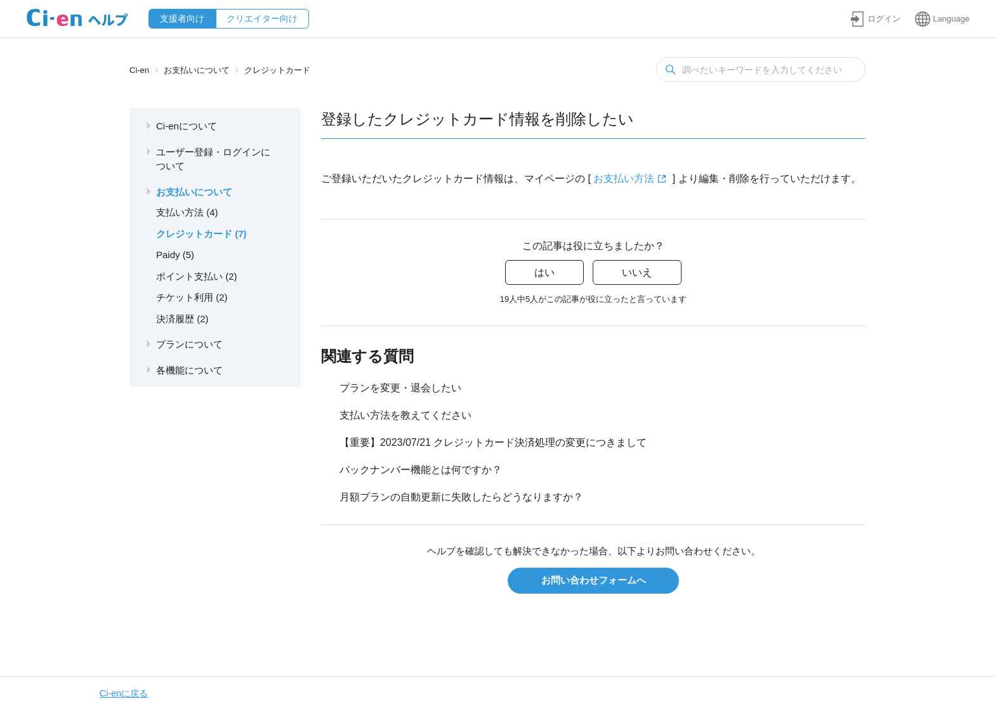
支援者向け (182, 18)
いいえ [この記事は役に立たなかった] (637, 272)
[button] (875, 19)
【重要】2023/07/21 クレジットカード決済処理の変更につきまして (493, 442)
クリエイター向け (262, 18)
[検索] (761, 69)
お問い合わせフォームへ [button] (593, 580)
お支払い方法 (623, 178)
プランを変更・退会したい (400, 387)
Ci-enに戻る (124, 693)
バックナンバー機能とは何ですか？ (420, 469)
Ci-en (139, 70)
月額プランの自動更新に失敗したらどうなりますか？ (461, 497)
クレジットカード (277, 70)
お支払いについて (197, 70)
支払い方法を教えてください (405, 415)
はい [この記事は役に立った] (544, 272)
